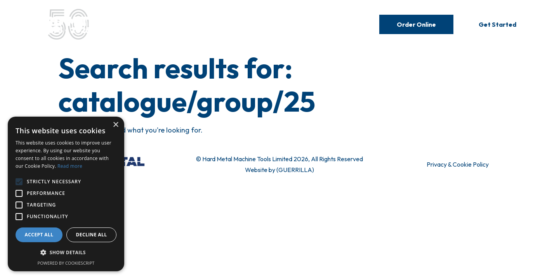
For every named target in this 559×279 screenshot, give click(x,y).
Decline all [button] (91, 234)
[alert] (66, 194)
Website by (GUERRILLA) (279, 170)
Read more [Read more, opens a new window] (69, 166)
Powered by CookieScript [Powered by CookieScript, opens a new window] (66, 263)
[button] (66, 252)
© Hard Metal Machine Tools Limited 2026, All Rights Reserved (279, 159)
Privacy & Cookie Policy (458, 164)
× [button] (115, 125)
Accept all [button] (39, 234)
